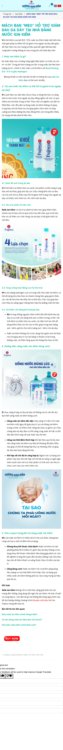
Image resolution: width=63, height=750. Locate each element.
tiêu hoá (40, 655)
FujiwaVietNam (17, 655)
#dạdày (7, 655)
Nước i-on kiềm (30, 655)
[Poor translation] (9, 676)
